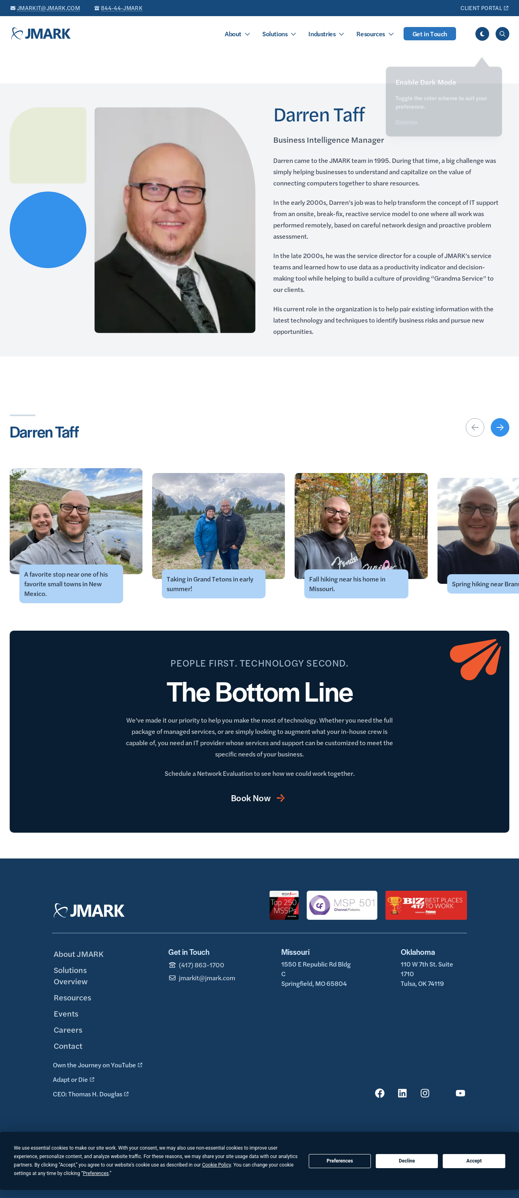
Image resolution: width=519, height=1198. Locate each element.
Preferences (339, 1161)
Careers (68, 1029)
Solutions (274, 33)
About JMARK (78, 953)
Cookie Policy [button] (216, 1165)
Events (66, 1013)
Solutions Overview (71, 975)
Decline (407, 1161)
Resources (370, 33)
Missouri (295, 951)
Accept (474, 1161)
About (233, 33)
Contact (68, 1045)
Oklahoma (418, 951)
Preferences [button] (96, 1173)
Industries (321, 33)
